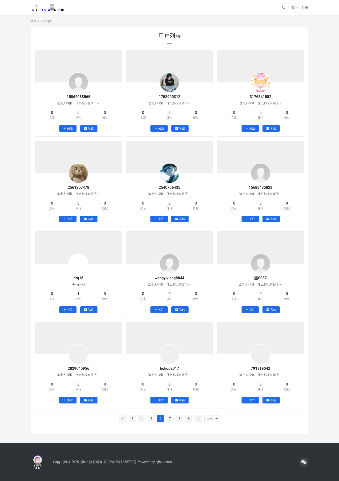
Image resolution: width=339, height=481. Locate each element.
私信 (89, 128)
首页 (33, 21)
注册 (305, 7)
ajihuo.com (164, 462)
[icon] (303, 462)
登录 (294, 7)
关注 (68, 128)
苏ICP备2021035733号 (120, 462)
